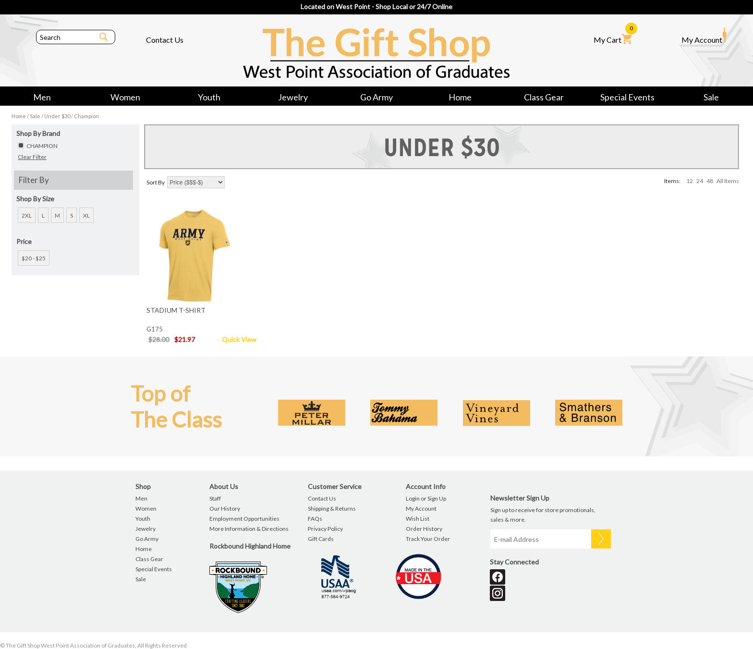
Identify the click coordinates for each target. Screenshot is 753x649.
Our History (224, 508)
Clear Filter (32, 156)
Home (460, 97)
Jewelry (293, 97)
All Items (728, 180)
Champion (86, 116)
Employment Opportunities (244, 518)
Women (125, 97)
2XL (27, 215)
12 (689, 180)
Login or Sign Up (426, 498)
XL (86, 215)
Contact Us (164, 39)
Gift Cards (321, 538)
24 (699, 180)
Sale (711, 97)
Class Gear (544, 97)
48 (709, 180)
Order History (424, 528)
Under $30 (57, 116)
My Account (704, 35)
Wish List (417, 518)
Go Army (376, 97)
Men (42, 97)
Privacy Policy (325, 528)
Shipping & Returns (332, 508)
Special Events (627, 97)
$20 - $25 (34, 258)
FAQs (315, 518)
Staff (215, 498)
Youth (209, 97)
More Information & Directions (249, 528)
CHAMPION (42, 145)
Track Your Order (428, 538)
